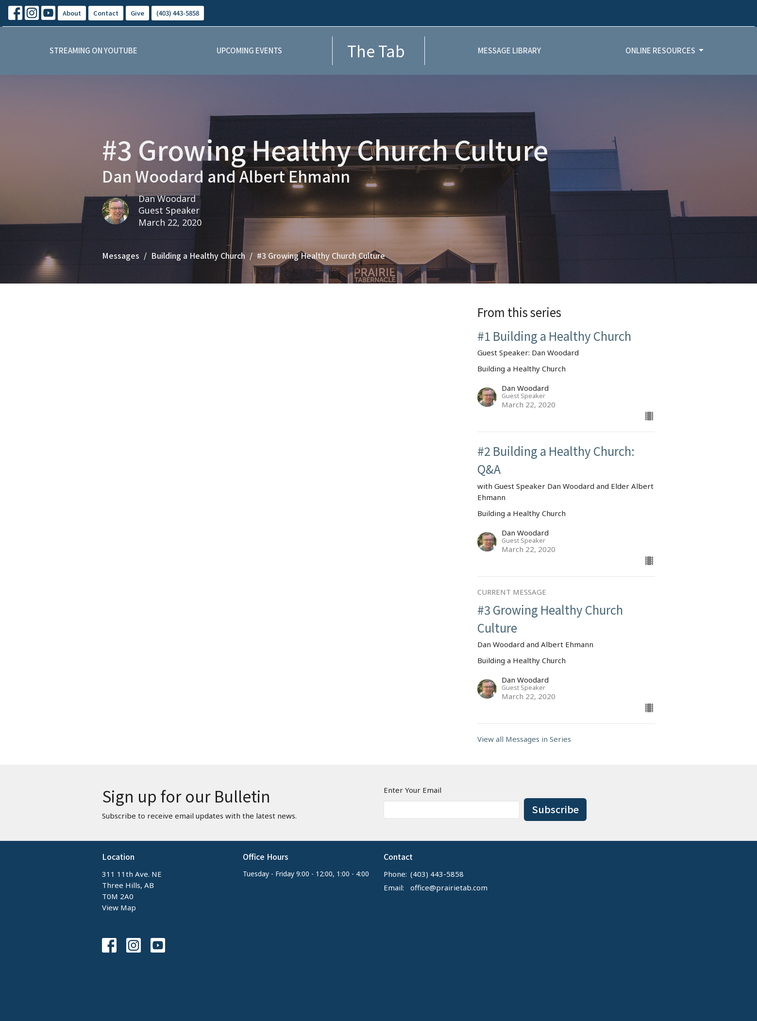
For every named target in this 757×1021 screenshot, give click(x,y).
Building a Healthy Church (198, 255)
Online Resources (665, 50)
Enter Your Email (412, 790)
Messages (120, 255)
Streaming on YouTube (93, 50)
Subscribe (555, 809)
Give (137, 12)
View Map (119, 907)
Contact (105, 12)
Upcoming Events (249, 50)
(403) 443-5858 (177, 12)
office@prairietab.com (449, 887)
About (72, 12)
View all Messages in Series (524, 739)
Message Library (509, 50)
